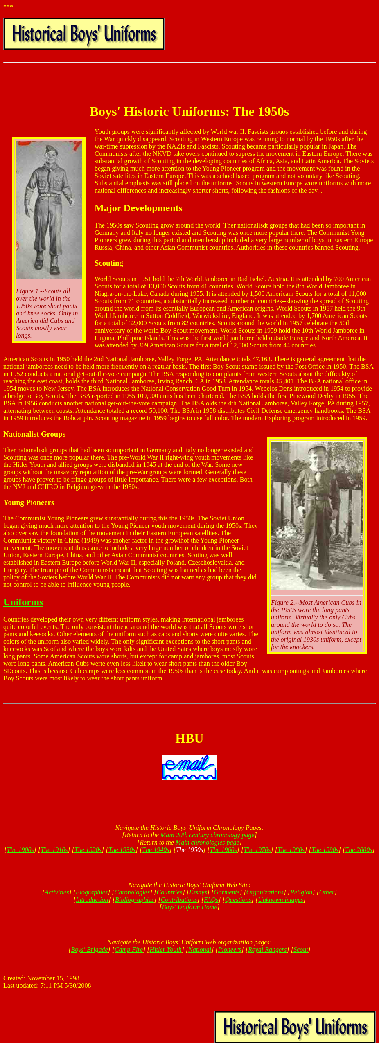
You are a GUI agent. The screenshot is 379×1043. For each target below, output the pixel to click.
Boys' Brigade (89, 949)
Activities (57, 892)
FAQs (211, 899)
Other (326, 892)
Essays (198, 892)
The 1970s (257, 849)
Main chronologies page (207, 842)
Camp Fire (129, 949)
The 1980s (291, 849)
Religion (301, 892)
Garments (226, 892)
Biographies (92, 892)
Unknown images (280, 899)
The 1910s (54, 849)
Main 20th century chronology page (207, 834)
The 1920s (88, 849)
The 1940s (155, 849)
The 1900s (20, 849)
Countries (170, 892)
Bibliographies (134, 899)
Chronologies (132, 892)
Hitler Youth (166, 949)
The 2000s (358, 849)
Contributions (179, 899)
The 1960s (223, 849)
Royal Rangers (267, 949)
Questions (238, 899)
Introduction (92, 899)
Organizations (265, 892)
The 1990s (324, 849)
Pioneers (229, 949)
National (199, 949)
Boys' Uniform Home (189, 906)
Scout (300, 949)
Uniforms (23, 602)
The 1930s (121, 849)
